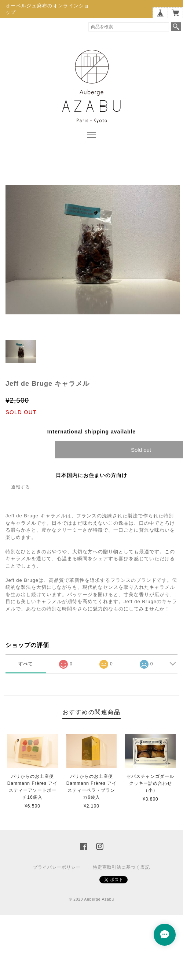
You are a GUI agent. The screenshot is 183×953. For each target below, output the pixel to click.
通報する (20, 487)
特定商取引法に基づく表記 (121, 867)
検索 (176, 26)
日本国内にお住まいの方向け (91, 475)
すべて (25, 663)
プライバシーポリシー (57, 867)
